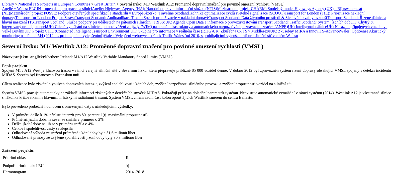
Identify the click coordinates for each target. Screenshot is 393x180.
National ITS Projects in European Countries (54, 4)
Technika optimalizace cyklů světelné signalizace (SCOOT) (236, 13)
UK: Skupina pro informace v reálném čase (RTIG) (171, 31)
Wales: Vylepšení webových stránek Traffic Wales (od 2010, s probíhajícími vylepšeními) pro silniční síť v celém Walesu (201, 36)
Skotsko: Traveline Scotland (166, 13)
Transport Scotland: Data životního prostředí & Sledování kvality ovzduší (268, 18)
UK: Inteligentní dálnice (307, 26)
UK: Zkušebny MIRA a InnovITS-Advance (305, 31)
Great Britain (105, 4)
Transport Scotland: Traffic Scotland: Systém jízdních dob (303, 22)
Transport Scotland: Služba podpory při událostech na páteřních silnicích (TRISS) (99, 22)
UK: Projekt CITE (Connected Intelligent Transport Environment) (77, 31)
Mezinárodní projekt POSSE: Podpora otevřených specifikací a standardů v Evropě (77, 13)
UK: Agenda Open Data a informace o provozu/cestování (211, 22)
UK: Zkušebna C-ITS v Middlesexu (241, 31)
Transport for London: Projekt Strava (45, 18)
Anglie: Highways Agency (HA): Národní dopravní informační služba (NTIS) (154, 8)
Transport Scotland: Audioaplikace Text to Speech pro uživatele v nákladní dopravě (142, 18)
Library (8, 4)
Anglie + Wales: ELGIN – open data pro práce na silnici (47, 8)
